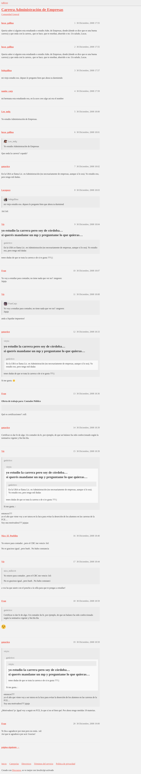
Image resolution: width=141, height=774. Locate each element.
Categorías (14, 764)
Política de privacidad (65, 764)
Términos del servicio (43, 764)
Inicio (4, 764)
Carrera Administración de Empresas (32, 9)
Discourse (16, 770)
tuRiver (4, 3)
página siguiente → (10, 747)
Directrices (26, 764)
